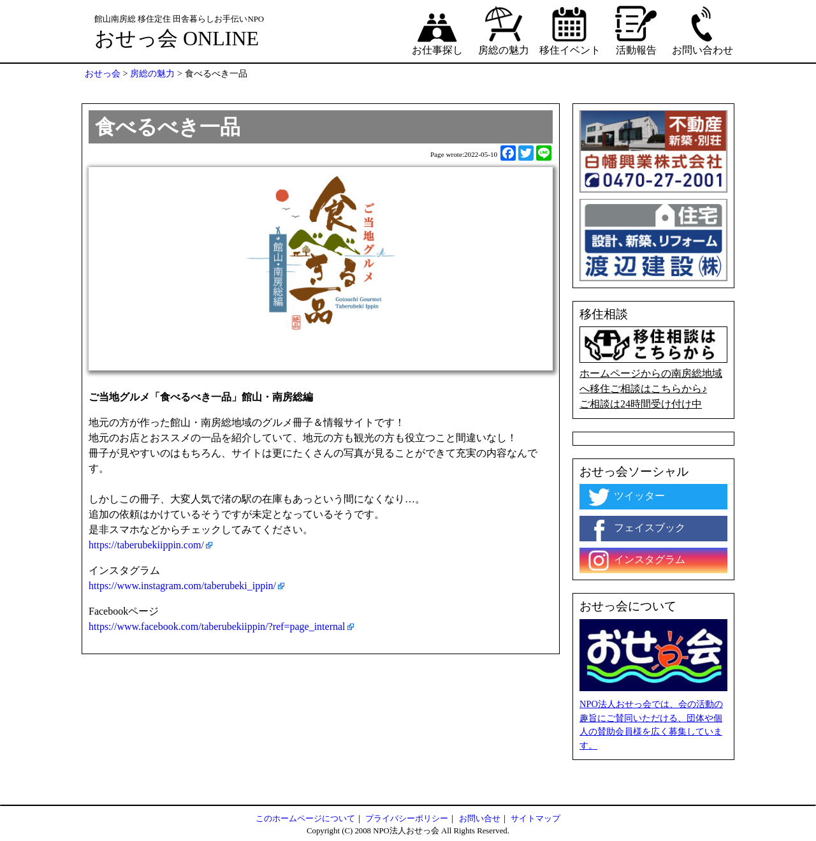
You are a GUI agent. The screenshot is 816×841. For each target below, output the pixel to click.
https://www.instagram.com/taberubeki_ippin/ (182, 585)
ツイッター (625, 496)
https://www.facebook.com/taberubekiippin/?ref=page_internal (217, 626)
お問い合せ (479, 818)
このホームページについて (305, 818)
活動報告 (636, 29)
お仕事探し (437, 29)
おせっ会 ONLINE (176, 38)
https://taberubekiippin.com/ (146, 544)
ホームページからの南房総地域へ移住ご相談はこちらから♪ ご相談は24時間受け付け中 (653, 367)
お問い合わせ (702, 29)
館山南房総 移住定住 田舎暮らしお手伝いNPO (179, 19)
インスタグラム (635, 560)
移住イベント (570, 29)
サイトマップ (535, 818)
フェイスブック (635, 528)
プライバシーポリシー (406, 818)
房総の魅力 (504, 29)
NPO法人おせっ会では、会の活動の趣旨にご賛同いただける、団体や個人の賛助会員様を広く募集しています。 (651, 724)
